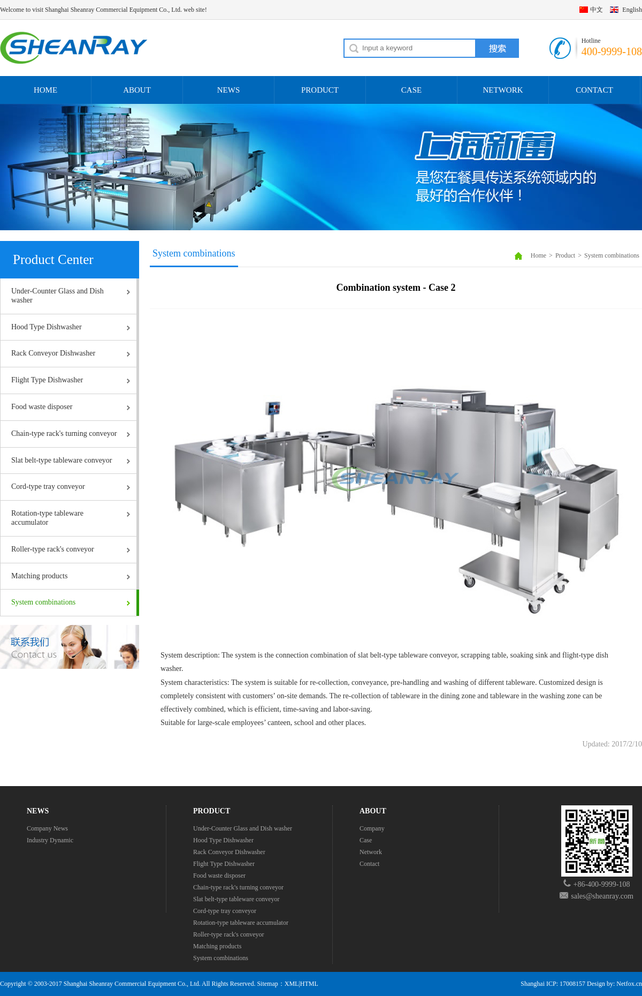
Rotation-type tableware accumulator (47, 517)
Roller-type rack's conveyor (52, 549)
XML (292, 983)
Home (538, 255)
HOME (45, 90)
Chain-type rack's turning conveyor (64, 433)
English (632, 9)
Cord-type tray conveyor (48, 486)
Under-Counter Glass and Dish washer (57, 295)
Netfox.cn (629, 983)
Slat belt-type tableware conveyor (61, 460)
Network (371, 852)
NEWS (228, 90)
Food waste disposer (41, 407)
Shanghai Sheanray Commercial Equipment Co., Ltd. (132, 983)
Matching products (39, 576)
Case (366, 840)
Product (565, 255)
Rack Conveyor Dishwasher (53, 353)
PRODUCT (320, 90)
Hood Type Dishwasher (46, 327)
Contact (369, 863)
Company (372, 828)
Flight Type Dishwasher (47, 380)
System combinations (43, 602)
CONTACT (594, 90)
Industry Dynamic (50, 840)
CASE (411, 90)
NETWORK (503, 90)
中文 (596, 9)
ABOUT (137, 90)
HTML (309, 983)
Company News (47, 828)
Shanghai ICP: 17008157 (553, 983)
